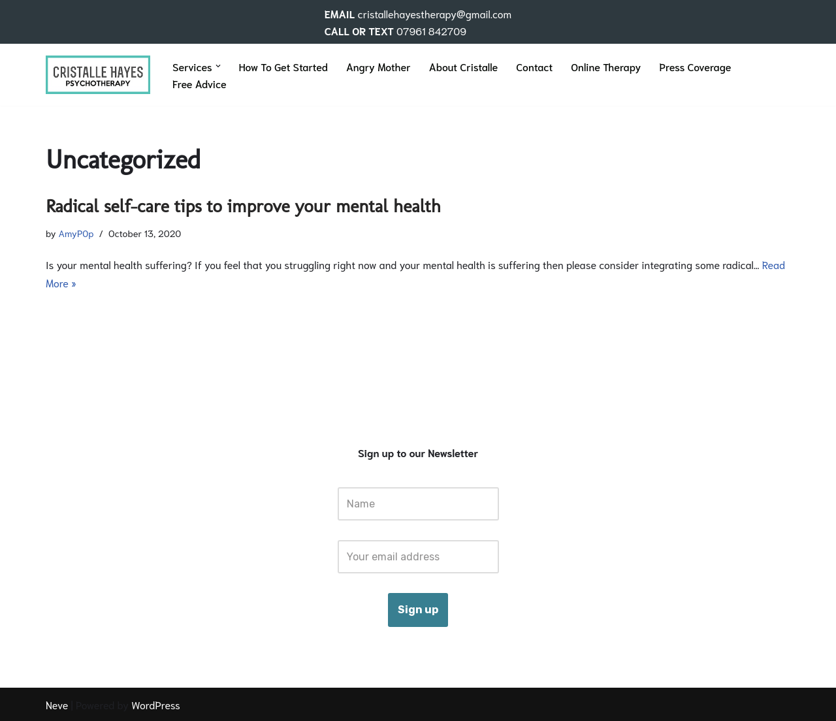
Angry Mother (378, 66)
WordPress (155, 704)
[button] (218, 66)
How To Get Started (283, 66)
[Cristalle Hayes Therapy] (98, 74)
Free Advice (199, 83)
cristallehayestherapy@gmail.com (434, 13)
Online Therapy (606, 66)
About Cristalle (463, 66)
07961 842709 (431, 30)
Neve (57, 704)
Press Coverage (695, 66)
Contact (534, 66)
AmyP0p (75, 233)
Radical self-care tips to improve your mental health (243, 206)
